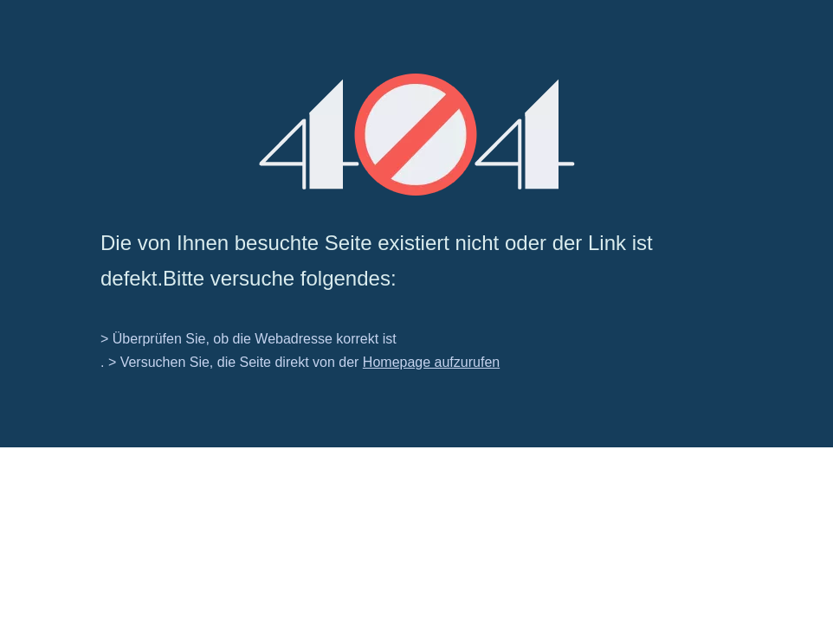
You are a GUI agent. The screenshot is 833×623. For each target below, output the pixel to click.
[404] (417, 135)
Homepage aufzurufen (431, 362)
